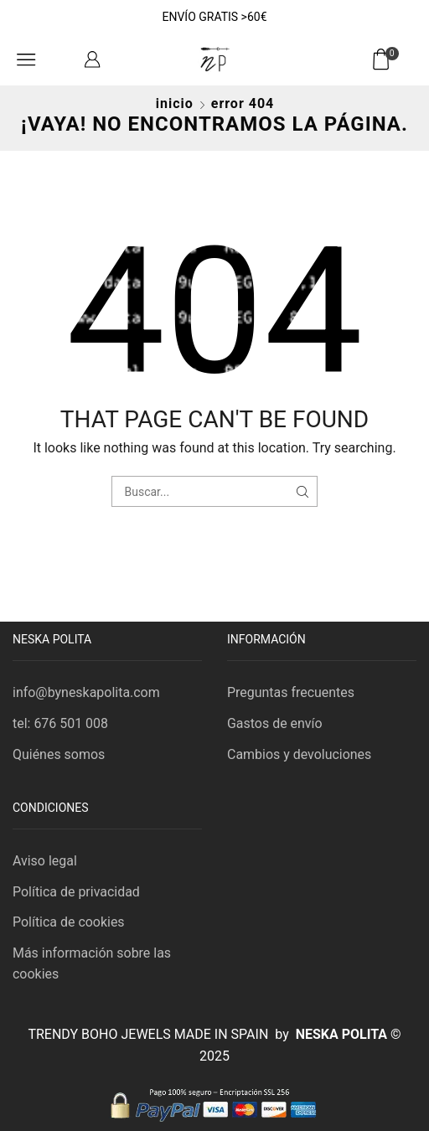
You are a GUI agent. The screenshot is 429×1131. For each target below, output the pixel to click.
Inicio (175, 103)
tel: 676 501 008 (60, 723)
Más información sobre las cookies (92, 964)
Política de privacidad (76, 892)
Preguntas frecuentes (290, 692)
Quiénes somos (59, 754)
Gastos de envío (275, 723)
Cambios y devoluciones (299, 754)
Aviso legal (45, 861)
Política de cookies (69, 922)
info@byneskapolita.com (86, 692)
